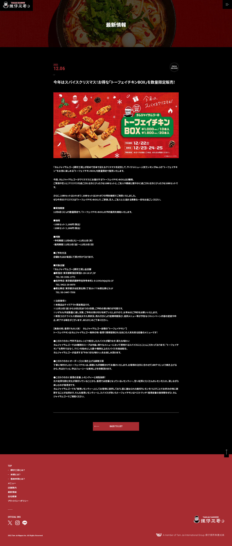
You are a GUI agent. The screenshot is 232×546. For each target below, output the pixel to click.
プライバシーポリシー (18, 500)
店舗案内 (12, 487)
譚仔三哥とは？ (17, 470)
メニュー (12, 483)
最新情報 (12, 491)
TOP (10, 466)
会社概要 (12, 496)
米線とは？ (15, 474)
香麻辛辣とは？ (17, 478)
